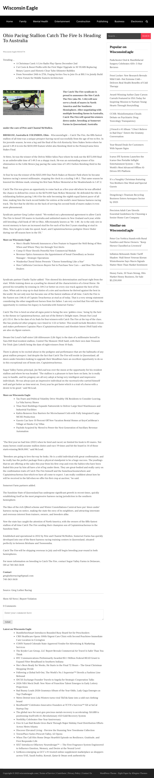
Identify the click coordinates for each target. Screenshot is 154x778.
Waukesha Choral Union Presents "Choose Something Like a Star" (50, 261)
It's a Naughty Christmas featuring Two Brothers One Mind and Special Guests (128, 183)
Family (22, 21)
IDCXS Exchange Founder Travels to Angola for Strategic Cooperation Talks (55, 679)
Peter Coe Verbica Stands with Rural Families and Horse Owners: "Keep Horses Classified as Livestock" (128, 242)
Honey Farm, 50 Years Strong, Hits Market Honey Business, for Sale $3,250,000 (128, 277)
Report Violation (28, 598)
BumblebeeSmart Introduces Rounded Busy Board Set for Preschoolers (52, 632)
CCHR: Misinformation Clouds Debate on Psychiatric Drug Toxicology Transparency (125, 117)
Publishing (102, 21)
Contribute (61, 773)
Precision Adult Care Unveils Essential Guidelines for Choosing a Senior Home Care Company (128, 214)
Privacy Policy (74, 773)
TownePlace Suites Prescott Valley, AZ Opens (39, 734)
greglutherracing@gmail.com (18, 575)
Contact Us (87, 773)
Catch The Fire (77, 135)
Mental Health (40, 21)
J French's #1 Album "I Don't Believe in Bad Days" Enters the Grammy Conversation (128, 133)
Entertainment (62, 21)
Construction (83, 21)
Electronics (137, 21)
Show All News (10, 598)
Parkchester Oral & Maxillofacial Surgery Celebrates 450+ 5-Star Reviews (126, 64)
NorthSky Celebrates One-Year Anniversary (38, 719)
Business (119, 21)
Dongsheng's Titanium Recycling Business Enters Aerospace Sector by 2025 (127, 199)
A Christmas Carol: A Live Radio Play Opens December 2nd (46, 63)
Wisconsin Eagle (20, 8)
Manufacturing (14, 33)
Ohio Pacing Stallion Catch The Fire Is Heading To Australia (52, 38)
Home (9, 21)
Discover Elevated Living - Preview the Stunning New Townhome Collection (55, 730)
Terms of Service (47, 773)
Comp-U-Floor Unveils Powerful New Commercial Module (46, 250)
